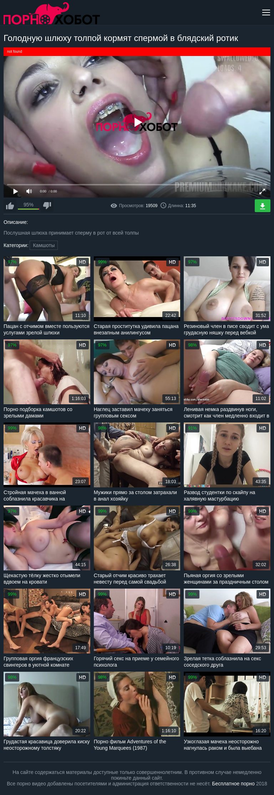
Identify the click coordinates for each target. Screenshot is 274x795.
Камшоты (44, 245)
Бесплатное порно (233, 783)
